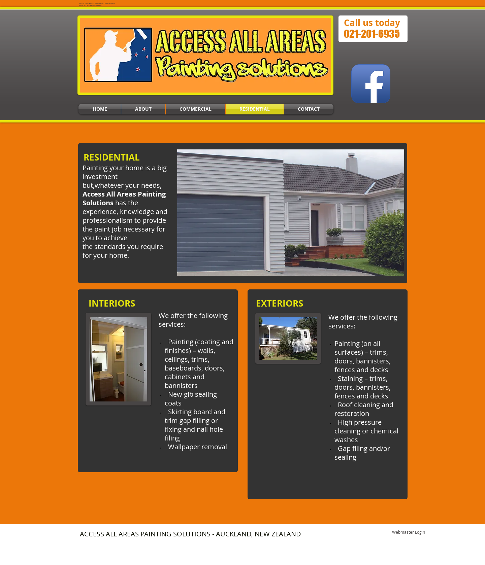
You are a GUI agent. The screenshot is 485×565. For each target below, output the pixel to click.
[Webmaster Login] (408, 532)
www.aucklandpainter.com (90, 5)
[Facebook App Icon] (370, 83)
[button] (290, 212)
